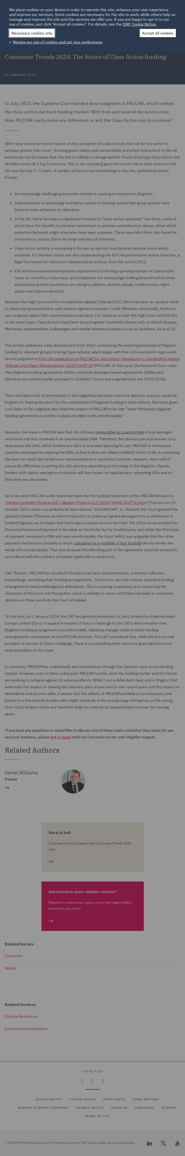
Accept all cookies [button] (157, 33)
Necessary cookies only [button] (32, 33)
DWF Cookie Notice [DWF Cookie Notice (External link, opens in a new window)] (139, 24)
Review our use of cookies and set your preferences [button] (58, 42)
